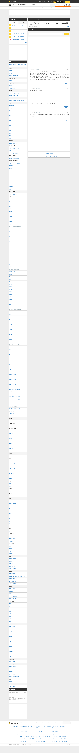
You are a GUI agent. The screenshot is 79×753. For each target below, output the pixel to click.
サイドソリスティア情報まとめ (14, 163)
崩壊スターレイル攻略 (23, 731)
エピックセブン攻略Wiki (40, 734)
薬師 (10, 128)
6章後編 (10, 329)
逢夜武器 (10, 553)
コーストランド (12, 468)
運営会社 (49, 722)
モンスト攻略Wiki (55, 731)
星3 (9, 115)
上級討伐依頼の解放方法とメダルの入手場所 (17, 576)
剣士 (10, 120)
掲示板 (68, 7)
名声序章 (10, 294)
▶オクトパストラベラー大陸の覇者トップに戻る (17, 65)
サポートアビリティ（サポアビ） (15, 148)
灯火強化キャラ (44, 7)
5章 (9, 238)
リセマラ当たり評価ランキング (14, 93)
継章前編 (10, 339)
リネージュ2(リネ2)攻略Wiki (40, 741)
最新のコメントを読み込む (49, 38)
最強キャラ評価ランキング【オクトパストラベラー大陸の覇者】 (19, 25)
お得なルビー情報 (61, 7)
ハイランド (11, 478)
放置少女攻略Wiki (55, 734)
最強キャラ (18, 7)
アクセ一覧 (11, 536)
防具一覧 (10, 531)
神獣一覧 (10, 681)
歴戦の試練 (11, 593)
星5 (9, 110)
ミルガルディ (11, 651)
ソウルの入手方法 (12, 568)
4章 (9, 236)
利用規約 (21, 722)
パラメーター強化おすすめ (14, 676)
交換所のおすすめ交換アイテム (14, 158)
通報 (68, 69)
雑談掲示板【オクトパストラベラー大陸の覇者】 (19, 28)
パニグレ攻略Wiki (23, 741)
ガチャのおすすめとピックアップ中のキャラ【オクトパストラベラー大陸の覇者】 (19, 30)
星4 (9, 113)
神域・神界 (11, 486)
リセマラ (23, 7)
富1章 (10, 201)
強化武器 (10, 548)
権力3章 (10, 291)
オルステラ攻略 (36, 7)
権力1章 (10, 286)
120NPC (10, 443)
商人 (10, 123)
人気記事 (13, 22)
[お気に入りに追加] (53, 5)
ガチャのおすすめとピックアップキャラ (16, 100)
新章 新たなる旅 (12, 271)
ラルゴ (10, 646)
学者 (10, 135)
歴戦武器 (10, 546)
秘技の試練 (11, 591)
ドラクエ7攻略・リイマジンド (25, 728)
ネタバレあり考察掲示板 (13, 75)
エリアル (10, 551)
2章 (9, 231)
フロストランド (12, 463)
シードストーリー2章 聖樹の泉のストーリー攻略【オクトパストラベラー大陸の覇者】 (19, 36)
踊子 (10, 138)
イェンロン (11, 644)
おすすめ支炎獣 (12, 674)
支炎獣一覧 (11, 671)
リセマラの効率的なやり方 (14, 95)
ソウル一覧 (11, 563)
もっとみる (25, 42)
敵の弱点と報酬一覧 (12, 578)
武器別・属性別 (12, 88)
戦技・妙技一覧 (12, 566)
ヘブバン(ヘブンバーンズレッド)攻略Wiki (59, 736)
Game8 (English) (55, 722)
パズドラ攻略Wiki (39, 731)
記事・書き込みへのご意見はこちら (49, 156)
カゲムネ (10, 654)
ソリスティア (11, 496)
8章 (9, 264)
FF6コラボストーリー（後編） (14, 399)
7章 (9, 331)
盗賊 (10, 125)
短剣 (10, 513)
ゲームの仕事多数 (42, 1)
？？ (10, 369)
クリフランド (11, 471)
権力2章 (10, 211)
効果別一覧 (11, 541)
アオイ (10, 656)
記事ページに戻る (49, 153)
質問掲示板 (11, 73)
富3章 (10, 206)
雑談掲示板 (11, 70)
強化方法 (10, 561)
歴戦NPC (11, 438)
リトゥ (10, 636)
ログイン (67, 1)
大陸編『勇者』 (12, 413)
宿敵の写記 (11, 448)
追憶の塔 (10, 433)
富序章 (10, 274)
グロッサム (11, 631)
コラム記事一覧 (12, 686)
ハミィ (10, 649)
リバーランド (11, 473)
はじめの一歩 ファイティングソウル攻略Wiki (59, 741)
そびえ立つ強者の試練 (13, 596)
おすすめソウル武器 (12, 558)
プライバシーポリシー (28, 722)
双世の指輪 (11, 186)
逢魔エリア (11, 189)
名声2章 (10, 219)
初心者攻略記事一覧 (12, 143)
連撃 (10, 150)
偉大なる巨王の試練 (12, 598)
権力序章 (10, 284)
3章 (9, 233)
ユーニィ (10, 641)
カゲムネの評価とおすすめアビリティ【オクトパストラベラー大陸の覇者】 (19, 33)
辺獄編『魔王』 (12, 416)
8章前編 (10, 334)
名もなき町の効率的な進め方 (14, 389)
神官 (10, 133)
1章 (9, 228)
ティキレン (11, 628)
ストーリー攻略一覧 (12, 194)
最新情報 (11, 7)
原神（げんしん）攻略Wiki (24, 734)
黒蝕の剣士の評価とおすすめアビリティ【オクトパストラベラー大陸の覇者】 (19, 39)
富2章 (10, 203)
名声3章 (10, 221)
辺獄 (10, 483)
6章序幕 (10, 324)
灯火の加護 (11, 165)
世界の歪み (11, 491)
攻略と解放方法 (12, 573)
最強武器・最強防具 (12, 503)
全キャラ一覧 (11, 105)
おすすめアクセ (12, 538)
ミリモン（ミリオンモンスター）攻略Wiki (59, 738)
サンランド (11, 476)
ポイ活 (50, 1)
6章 (9, 241)
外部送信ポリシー (37, 722)
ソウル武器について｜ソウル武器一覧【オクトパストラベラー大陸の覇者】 (49, 23)
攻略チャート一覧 (12, 374)
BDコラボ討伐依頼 (12, 581)
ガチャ (29, 7)
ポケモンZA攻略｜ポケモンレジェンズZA (26, 726)
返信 (66, 83)
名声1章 (10, 216)
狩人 (10, 130)
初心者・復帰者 (52, 7)
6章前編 (10, 326)
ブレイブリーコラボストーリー (14, 408)
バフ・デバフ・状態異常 (13, 153)
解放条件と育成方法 (12, 666)
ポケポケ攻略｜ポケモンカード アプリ (58, 728)
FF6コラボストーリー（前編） (14, 396)
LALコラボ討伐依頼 (12, 583)
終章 (10, 224)
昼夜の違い (11, 168)
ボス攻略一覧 (11, 421)
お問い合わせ (44, 722)
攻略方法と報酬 (12, 661)
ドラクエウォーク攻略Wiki (24, 732)
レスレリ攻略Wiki (39, 738)
